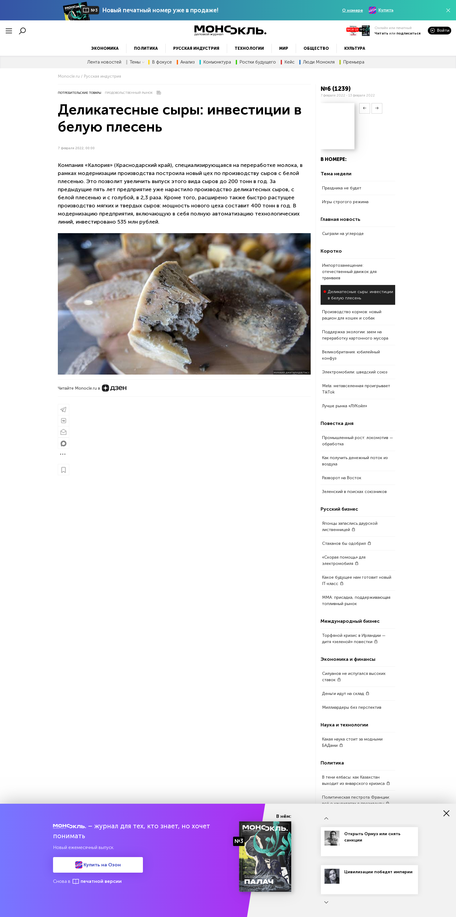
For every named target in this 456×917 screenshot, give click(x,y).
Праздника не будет (341, 188)
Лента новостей (104, 62)
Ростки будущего (257, 62)
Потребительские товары (79, 93)
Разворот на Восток (341, 477)
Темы (137, 62)
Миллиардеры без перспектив (351, 707)
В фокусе (162, 62)
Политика (146, 48)
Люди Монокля (319, 62)
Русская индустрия (196, 48)
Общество (316, 48)
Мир (283, 48)
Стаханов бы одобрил (346, 543)
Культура (354, 48)
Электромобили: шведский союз (354, 372)
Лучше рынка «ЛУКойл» (344, 405)
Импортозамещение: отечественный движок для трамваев (349, 271)
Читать (381, 33)
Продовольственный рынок (128, 93)
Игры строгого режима (345, 201)
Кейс (289, 62)
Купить (381, 10)
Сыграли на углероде (343, 233)
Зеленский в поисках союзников (354, 491)
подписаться (408, 33)
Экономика (105, 48)
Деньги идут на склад (345, 693)
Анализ (187, 62)
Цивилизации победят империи (378, 871)
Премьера (353, 62)
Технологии (249, 48)
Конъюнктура (217, 62)
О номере (352, 10)
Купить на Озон (98, 864)
